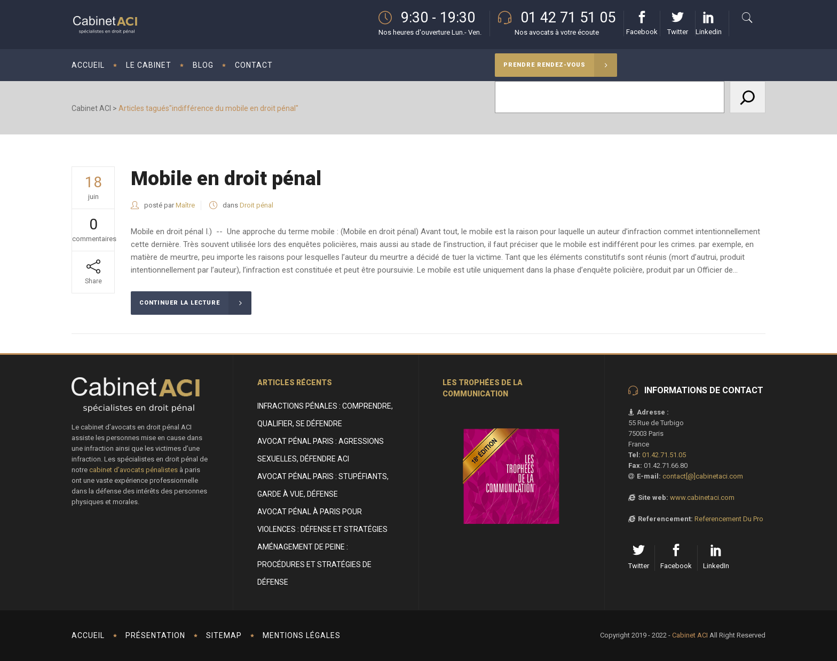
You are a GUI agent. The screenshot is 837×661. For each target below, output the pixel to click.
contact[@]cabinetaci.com (702, 476)
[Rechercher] (747, 97)
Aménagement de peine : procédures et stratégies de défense (314, 564)
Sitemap (224, 635)
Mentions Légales (302, 635)
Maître (185, 205)
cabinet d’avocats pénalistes (133, 470)
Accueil (88, 635)
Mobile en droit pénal (226, 178)
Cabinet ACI (91, 108)
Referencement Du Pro (728, 519)
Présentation (155, 635)
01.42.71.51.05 (664, 455)
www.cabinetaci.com (702, 497)
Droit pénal (256, 205)
